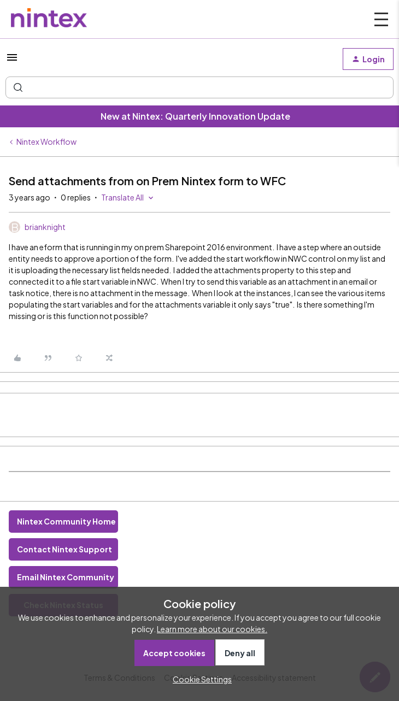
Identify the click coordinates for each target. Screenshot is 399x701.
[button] (12, 61)
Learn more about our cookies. (212, 629)
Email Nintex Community (65, 577)
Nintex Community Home (66, 521)
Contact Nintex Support (64, 549)
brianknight (45, 227)
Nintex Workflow (46, 141)
